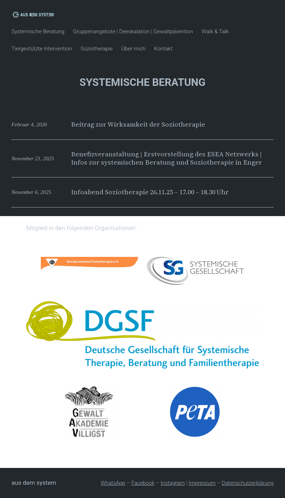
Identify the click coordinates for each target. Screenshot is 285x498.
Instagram (173, 483)
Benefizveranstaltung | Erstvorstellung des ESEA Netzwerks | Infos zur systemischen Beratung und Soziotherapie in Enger (166, 158)
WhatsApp (113, 483)
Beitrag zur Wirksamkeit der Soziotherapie (138, 124)
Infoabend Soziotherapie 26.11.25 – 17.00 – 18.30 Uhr (150, 192)
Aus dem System (33, 482)
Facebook (143, 483)
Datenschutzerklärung (248, 483)
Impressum (202, 483)
